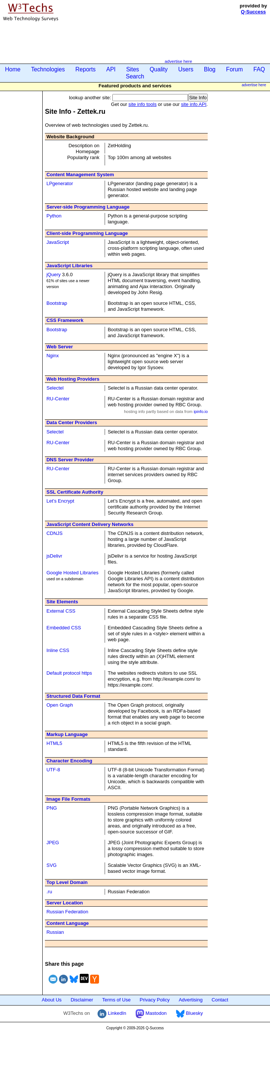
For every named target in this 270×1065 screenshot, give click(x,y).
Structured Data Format (73, 696)
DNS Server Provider (70, 459)
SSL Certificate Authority (74, 492)
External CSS (60, 611)
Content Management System (80, 174)
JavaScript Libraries (69, 265)
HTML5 (54, 743)
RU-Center (57, 398)
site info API (194, 104)
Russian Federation (67, 911)
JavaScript (57, 242)
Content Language (67, 923)
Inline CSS (57, 650)
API (110, 69)
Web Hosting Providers (72, 379)
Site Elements (62, 601)
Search (135, 76)
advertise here (178, 61)
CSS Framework (64, 320)
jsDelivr (54, 556)
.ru (49, 891)
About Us (52, 1000)
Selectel (54, 388)
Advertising (190, 1000)
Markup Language (67, 734)
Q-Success (253, 11)
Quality (158, 69)
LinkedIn (112, 1013)
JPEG (52, 842)
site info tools (142, 104)
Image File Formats (68, 799)
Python (53, 216)
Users (186, 69)
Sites (132, 69)
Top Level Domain (67, 882)
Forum (234, 69)
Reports (85, 69)
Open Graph (59, 705)
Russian (55, 932)
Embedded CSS (63, 627)
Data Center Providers (71, 422)
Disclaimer (81, 1000)
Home (13, 69)
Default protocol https (69, 673)
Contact (220, 1000)
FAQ (259, 69)
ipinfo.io (201, 411)
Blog (209, 69)
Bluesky (189, 1013)
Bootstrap (56, 303)
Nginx (52, 355)
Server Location (64, 903)
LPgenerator (59, 183)
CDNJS (54, 533)
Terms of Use (116, 1000)
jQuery (53, 274)
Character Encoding (69, 761)
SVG (51, 865)
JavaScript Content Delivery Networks (90, 524)
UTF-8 (53, 769)
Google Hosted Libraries (72, 572)
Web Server (59, 346)
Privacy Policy (155, 1000)
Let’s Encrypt (60, 501)
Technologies (48, 69)
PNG (51, 808)
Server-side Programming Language (87, 207)
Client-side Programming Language (87, 233)
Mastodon (151, 1013)
